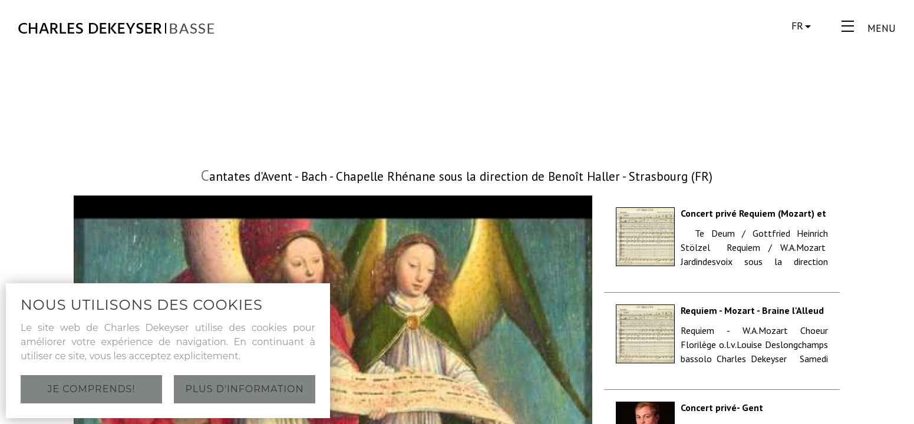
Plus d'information (245, 389)
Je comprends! (91, 389)
